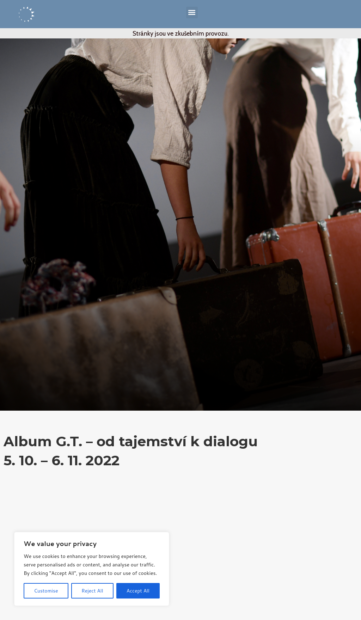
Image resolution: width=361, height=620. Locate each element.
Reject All (92, 590)
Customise (46, 590)
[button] (192, 12)
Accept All (138, 590)
